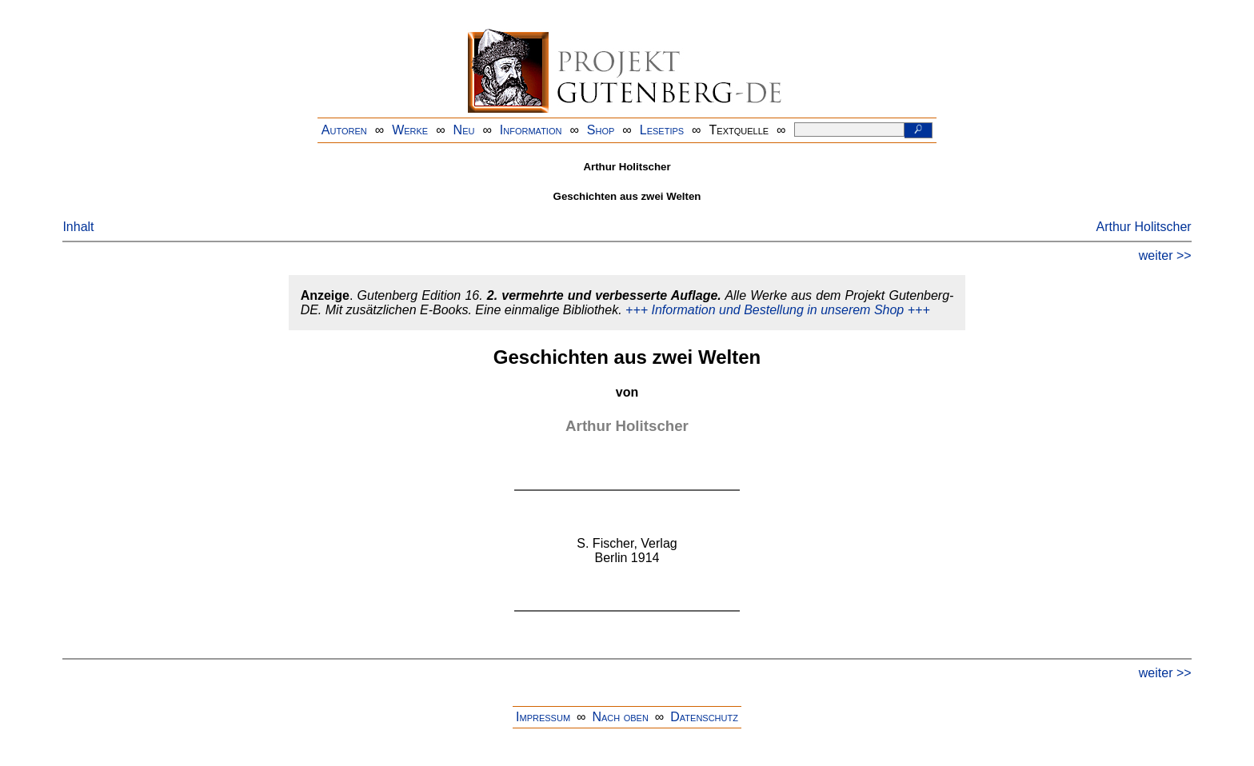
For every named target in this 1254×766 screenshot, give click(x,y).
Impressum (543, 717)
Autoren (344, 130)
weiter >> (1165, 255)
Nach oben (620, 717)
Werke (410, 130)
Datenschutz (704, 717)
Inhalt (78, 226)
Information (531, 130)
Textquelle (739, 130)
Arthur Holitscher (1143, 226)
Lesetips (662, 130)
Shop (601, 130)
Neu (464, 130)
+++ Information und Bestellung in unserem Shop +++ (777, 310)
